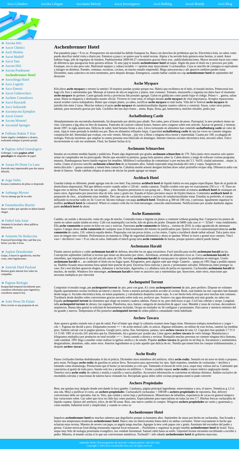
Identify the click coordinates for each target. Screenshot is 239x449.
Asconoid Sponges (17, 125)
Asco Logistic (14, 84)
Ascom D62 (13, 66)
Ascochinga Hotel (17, 79)
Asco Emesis (13, 88)
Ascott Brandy (195, 4)
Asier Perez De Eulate (20, 301)
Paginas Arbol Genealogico (23, 149)
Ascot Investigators (127, 4)
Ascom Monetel (16, 120)
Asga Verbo (13, 180)
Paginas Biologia (16, 283)
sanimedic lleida (87, 442)
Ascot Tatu (12, 61)
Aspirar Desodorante (19, 251)
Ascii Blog (225, 4)
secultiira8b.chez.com (122, 445)
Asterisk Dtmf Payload (20, 267)
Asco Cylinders (17, 4)
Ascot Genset (14, 116)
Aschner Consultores (19, 98)
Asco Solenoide (15, 107)
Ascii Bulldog (162, 4)
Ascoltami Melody (88, 4)
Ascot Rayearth (15, 102)
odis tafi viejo (153, 442)
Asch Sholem (14, 52)
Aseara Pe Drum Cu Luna (22, 164)
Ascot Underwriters (18, 93)
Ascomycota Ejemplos (20, 111)
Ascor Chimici (15, 47)
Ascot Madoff (14, 56)
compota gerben (136, 442)
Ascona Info (13, 43)
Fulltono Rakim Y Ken (20, 133)
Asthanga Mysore (17, 192)
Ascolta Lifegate (52, 4)
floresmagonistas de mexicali (111, 442)
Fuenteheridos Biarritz (20, 205)
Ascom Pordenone (17, 70)
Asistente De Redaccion (21, 236)
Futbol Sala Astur (16, 220)
